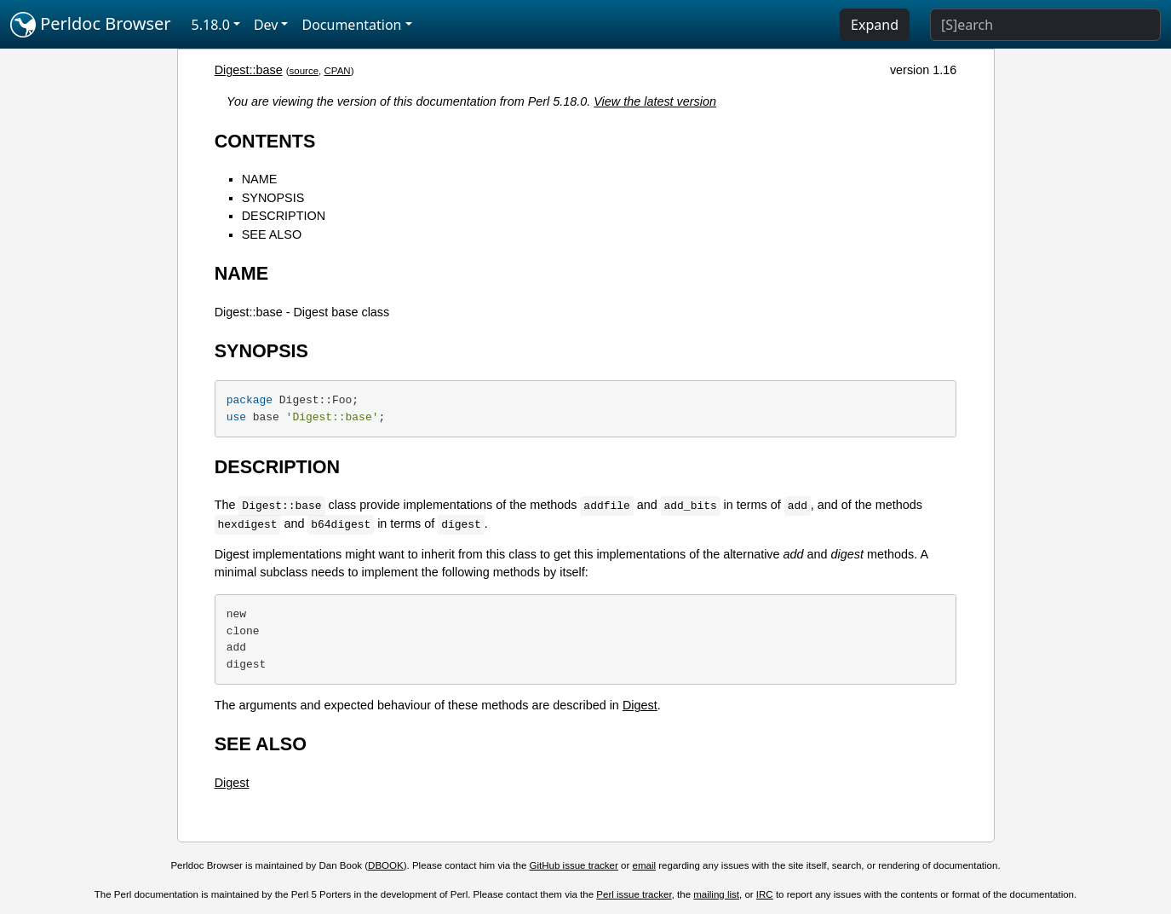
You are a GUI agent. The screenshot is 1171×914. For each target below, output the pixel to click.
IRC (764, 894)
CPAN (337, 71)
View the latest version (655, 101)
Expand (874, 24)
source (304, 71)
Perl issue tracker (633, 894)
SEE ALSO (271, 234)
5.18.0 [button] (211, 24)
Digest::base (249, 70)
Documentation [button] (351, 24)
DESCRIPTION (283, 216)
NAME (260, 179)
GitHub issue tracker (574, 865)
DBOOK (386, 865)
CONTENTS (265, 141)
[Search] (1045, 25)
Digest (640, 705)
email (645, 865)
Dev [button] (266, 24)
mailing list (716, 894)
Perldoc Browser (90, 25)
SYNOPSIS (273, 198)
